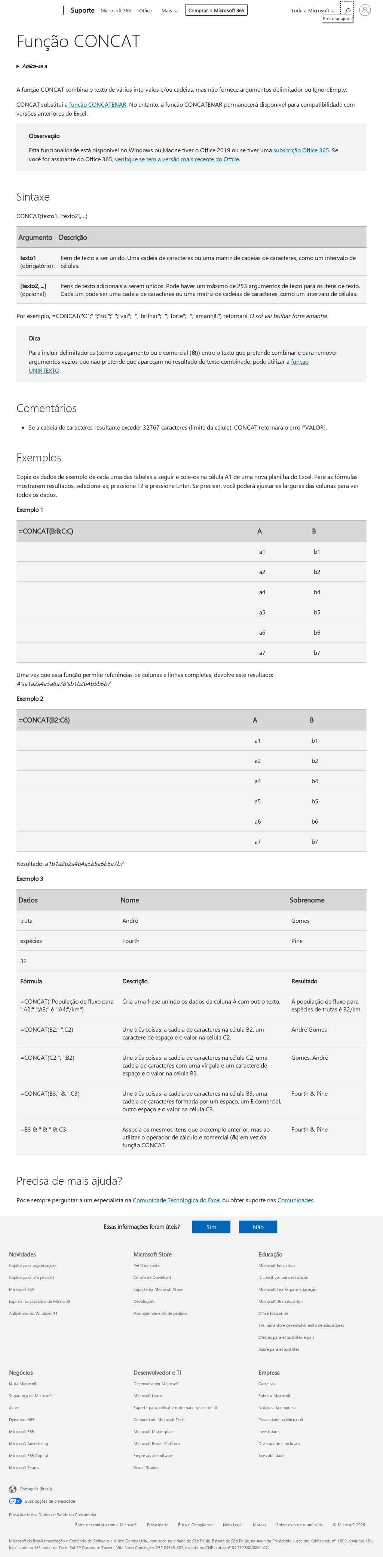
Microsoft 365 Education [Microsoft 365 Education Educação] (280, 1301)
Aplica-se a (34, 66)
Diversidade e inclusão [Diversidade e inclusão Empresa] (279, 1443)
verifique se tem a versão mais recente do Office (177, 159)
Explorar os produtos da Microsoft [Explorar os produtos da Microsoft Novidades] (39, 1301)
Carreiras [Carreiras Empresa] (266, 1383)
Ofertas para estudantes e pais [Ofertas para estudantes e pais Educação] (286, 1337)
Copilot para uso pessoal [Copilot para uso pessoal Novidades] (31, 1277)
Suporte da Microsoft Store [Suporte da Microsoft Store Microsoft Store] (158, 1289)
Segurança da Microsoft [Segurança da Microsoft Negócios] (30, 1395)
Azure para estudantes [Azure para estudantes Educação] (279, 1349)
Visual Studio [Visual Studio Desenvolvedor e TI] (145, 1467)
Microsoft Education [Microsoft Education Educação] (276, 1265)
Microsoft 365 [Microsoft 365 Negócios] (21, 1431)
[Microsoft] (34, 10)
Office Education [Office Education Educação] (273, 1313)
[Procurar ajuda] (347, 9)
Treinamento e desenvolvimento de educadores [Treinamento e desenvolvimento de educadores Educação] (301, 1325)
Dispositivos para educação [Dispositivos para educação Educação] (283, 1277)
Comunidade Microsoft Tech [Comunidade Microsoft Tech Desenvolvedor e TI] (159, 1419)
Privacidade (157, 1524)
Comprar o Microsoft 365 (216, 10)
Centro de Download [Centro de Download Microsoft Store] (152, 1277)
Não (258, 1227)
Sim (211, 1227)
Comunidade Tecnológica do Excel (177, 1200)
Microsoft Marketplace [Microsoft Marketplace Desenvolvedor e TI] (154, 1431)
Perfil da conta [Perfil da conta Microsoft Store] (147, 1265)
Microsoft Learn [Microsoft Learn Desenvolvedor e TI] (148, 1395)
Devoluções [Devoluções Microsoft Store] (144, 1301)
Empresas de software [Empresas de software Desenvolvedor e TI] (154, 1455)
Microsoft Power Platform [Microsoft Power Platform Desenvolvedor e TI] (157, 1443)
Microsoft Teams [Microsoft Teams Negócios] (24, 1467)
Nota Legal (233, 1524)
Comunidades (295, 1200)
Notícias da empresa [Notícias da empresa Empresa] (277, 1407)
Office (145, 10)
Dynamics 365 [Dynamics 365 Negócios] (21, 1419)
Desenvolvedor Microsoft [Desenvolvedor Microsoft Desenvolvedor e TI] (156, 1383)
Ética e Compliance (195, 1524)
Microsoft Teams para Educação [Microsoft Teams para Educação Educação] (287, 1289)
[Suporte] (81, 10)
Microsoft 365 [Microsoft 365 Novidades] (21, 1289)
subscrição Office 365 (301, 150)
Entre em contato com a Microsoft (106, 1524)
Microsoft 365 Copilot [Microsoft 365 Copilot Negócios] (28, 1455)
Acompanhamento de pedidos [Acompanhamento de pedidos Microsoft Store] (160, 1313)
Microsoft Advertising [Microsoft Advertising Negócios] (28, 1443)
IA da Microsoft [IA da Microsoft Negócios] (23, 1383)
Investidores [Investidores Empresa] (269, 1431)
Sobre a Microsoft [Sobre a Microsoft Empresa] (274, 1395)
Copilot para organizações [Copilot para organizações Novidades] (32, 1265)
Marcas (259, 1524)
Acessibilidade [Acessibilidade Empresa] (271, 1455)
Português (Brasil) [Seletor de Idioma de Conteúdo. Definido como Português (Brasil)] (36, 1489)
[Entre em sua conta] (365, 10)
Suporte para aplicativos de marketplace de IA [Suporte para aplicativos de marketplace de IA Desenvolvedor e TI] (175, 1407)
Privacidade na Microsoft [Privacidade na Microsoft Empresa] (280, 1419)
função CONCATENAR (97, 104)
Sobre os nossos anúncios (299, 1524)
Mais (167, 10)
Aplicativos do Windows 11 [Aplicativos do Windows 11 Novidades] (33, 1313)
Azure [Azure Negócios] (14, 1407)
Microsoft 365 (116, 10)
